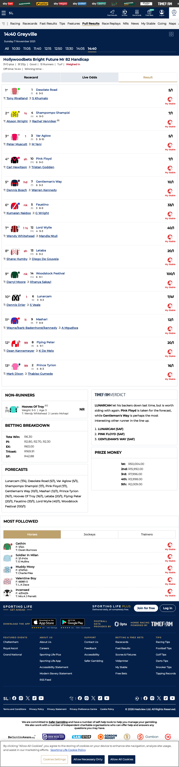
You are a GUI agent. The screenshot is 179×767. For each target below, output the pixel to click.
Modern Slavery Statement (56, 673)
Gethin (21, 543)
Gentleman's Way (49, 181)
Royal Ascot (10, 648)
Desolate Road (46, 90)
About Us (45, 642)
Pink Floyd (44, 158)
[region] (89, 754)
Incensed (22, 590)
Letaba (41, 250)
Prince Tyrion (46, 365)
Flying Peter (46, 342)
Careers (44, 648)
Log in (167, 608)
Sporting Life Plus (50, 654)
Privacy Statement (56, 709)
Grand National (12, 654)
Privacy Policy (36, 709)
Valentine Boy (26, 578)
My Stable (121, 667)
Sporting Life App (50, 660)
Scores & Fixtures (125, 654)
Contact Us (91, 642)
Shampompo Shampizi (53, 113)
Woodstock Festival (50, 273)
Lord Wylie (44, 227)
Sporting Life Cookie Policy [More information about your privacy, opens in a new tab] (68, 750)
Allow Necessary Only (88, 759)
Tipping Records (166, 673)
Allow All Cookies (121, 759)
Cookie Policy (107, 709)
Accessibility (91, 654)
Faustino (42, 204)
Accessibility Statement (54, 667)
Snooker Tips (163, 667)
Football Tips (163, 648)
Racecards (121, 642)
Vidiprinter (121, 660)
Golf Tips (161, 654)
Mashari (41, 319)
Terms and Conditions (14, 709)
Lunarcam (44, 296)
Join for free (146, 608)
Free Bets (121, 673)
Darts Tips (162, 660)
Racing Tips (163, 642)
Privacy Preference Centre (83, 709)
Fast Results (122, 648)
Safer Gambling (93, 660)
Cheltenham (10, 642)
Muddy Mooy (25, 567)
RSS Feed (45, 679)
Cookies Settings (54, 759)
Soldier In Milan (27, 555)
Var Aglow (43, 136)
